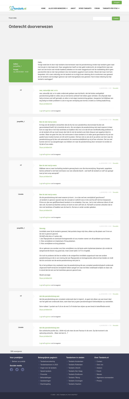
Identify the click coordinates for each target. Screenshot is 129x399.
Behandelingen (45, 377)
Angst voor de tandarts (48, 368)
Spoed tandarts (85, 8)
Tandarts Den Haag (75, 371)
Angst (73, 8)
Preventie (43, 374)
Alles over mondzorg (57, 8)
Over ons (100, 364)
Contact (99, 361)
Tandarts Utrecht (74, 368)
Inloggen (117, 2)
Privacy (99, 381)
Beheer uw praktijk (18, 361)
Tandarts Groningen (75, 381)
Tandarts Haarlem (74, 384)
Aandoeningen (45, 381)
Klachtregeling (45, 384)
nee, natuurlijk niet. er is (48, 90)
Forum (97, 8)
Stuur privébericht (45, 104)
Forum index (13, 18)
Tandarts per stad (110, 8)
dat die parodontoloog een (49, 296)
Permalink (115, 88)
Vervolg (42, 228)
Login (41, 111)
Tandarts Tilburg (74, 377)
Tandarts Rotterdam (75, 364)
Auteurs (99, 368)
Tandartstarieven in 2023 (49, 364)
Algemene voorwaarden (105, 377)
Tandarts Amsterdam (75, 361)
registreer (48, 111)
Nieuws (99, 374)
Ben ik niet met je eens (48, 122)
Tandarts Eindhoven (75, 374)
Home (43, 8)
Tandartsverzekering (47, 361)
